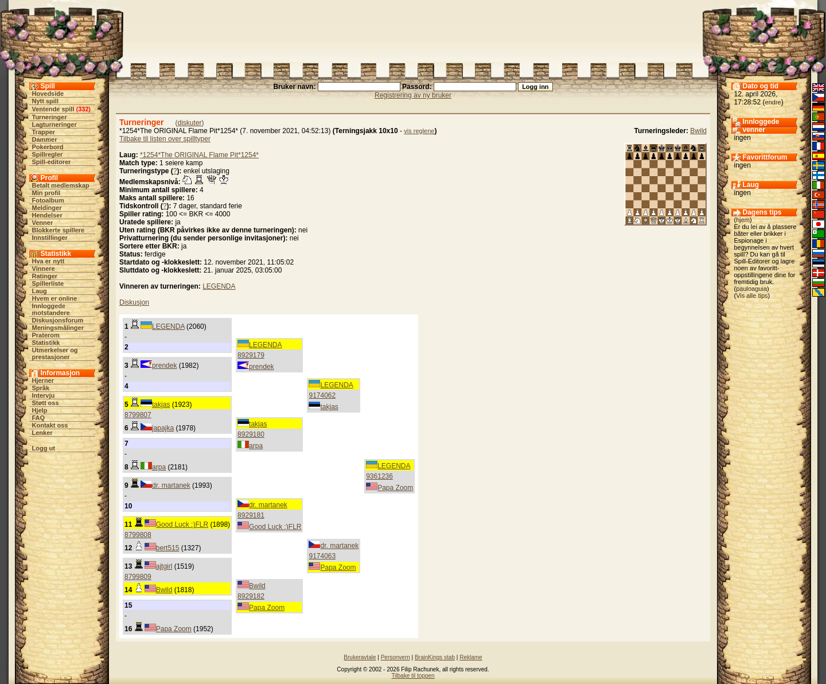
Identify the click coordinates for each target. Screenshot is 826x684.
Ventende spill (53, 109)
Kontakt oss (50, 425)
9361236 (379, 476)
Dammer (44, 139)
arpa (256, 446)
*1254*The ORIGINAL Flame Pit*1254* (199, 155)
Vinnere (43, 268)
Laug (39, 290)
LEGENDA (218, 286)
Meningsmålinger (58, 327)
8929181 (250, 515)
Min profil (46, 192)
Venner (42, 222)
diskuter (190, 123)
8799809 (137, 577)
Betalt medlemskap (60, 185)
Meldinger (47, 207)
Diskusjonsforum (58, 320)
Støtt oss (45, 402)
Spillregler (47, 154)
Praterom (46, 335)
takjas (329, 407)
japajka (163, 428)
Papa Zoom (395, 488)
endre (773, 102)
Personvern (395, 657)
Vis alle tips (751, 295)
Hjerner (43, 380)
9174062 (322, 395)
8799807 (137, 415)
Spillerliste (48, 283)
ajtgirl (164, 566)
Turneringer (49, 117)
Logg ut (43, 448)
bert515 (168, 548)
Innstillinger (50, 237)
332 (83, 109)
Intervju (43, 395)
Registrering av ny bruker (413, 95)
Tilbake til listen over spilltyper (165, 139)
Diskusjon (134, 302)
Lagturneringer (54, 124)
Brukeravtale (360, 657)
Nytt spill (45, 101)
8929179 (250, 355)
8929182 (250, 596)
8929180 (250, 434)
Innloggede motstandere (51, 309)
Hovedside (48, 93)
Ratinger (45, 276)
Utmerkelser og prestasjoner (55, 353)
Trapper (43, 132)
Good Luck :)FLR (275, 527)
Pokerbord (48, 146)
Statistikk (46, 342)
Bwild (698, 131)
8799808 (137, 535)
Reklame (470, 657)
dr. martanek (171, 485)
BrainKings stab (435, 657)
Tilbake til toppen (412, 676)
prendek (261, 367)
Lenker (42, 432)
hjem (743, 219)
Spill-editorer (51, 161)
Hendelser (47, 215)
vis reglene (419, 130)
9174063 (322, 556)
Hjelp (40, 410)
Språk (41, 387)
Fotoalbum (48, 200)
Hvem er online (54, 298)
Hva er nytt (48, 261)
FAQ (38, 417)
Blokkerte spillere (58, 230)
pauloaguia (751, 288)
